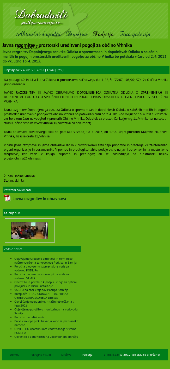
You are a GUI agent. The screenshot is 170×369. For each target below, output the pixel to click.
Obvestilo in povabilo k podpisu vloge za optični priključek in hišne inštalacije (45, 284)
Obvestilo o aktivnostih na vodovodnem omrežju (46, 337)
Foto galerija (135, 34)
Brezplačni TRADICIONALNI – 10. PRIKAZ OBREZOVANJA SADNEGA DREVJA (41, 296)
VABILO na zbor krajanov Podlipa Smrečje (41, 290)
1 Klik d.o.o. (112, 355)
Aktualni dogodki (38, 34)
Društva (76, 34)
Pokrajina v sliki (40, 355)
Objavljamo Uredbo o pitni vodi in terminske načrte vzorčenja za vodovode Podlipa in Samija (45, 260)
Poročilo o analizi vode (29, 317)
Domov (14, 355)
